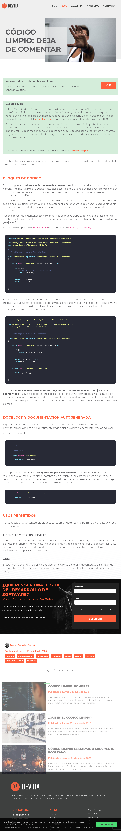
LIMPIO (78, 656)
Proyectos (92, 6)
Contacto (109, 6)
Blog (64, 6)
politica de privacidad (83, 827)
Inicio (54, 6)
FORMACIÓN (42, 656)
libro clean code (44, 119)
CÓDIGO (10, 656)
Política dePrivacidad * (103, 610)
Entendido (107, 824)
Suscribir (95, 619)
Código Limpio (79, 150)
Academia (76, 6)
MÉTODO (90, 656)
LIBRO (68, 656)
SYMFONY (31, 661)
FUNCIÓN (56, 656)
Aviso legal (94, 817)
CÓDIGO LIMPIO (25, 656)
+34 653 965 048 (20, 815)
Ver (108, 85)
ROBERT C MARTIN (14, 661)
